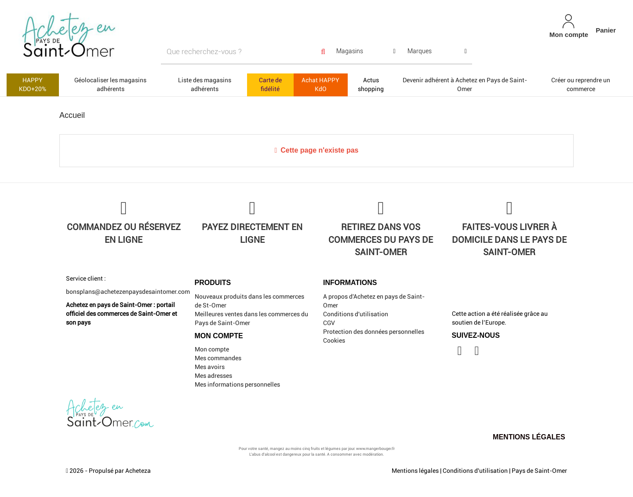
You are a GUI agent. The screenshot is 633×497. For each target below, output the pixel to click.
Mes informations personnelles (237, 384)
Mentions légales (415, 470)
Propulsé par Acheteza (120, 470)
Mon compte (212, 349)
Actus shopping (371, 84)
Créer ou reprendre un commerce (580, 84)
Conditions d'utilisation (355, 314)
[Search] (323, 52)
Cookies (334, 340)
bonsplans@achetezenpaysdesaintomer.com (128, 291)
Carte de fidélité (270, 84)
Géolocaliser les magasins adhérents (110, 84)
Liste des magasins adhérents (204, 84)
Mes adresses (213, 375)
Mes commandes (218, 358)
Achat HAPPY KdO (320, 84)
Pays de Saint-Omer (539, 470)
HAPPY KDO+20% (32, 84)
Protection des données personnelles (373, 331)
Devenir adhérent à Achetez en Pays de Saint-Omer (465, 84)
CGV (329, 322)
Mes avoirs (210, 366)
